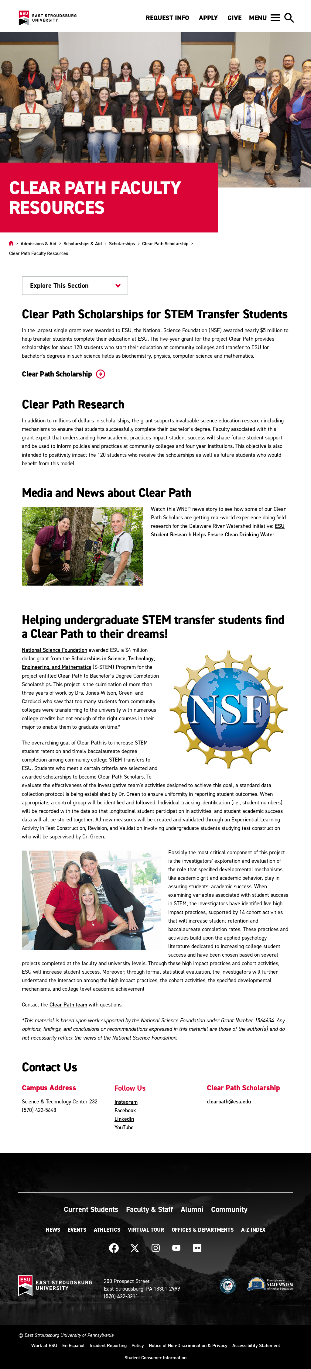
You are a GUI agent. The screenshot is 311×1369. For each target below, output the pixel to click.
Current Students (91, 1209)
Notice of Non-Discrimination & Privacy (188, 1345)
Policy (138, 1345)
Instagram (126, 1101)
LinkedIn (124, 1118)
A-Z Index (253, 1229)
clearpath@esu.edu (229, 1101)
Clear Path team (68, 1004)
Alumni (192, 1209)
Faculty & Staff (149, 1209)
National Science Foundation (54, 649)
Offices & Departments (203, 1229)
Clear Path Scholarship (165, 243)
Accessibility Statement (256, 1345)
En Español (73, 1345)
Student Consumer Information (155, 1357)
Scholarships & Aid (82, 243)
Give (234, 17)
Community (229, 1209)
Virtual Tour (146, 1229)
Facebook (125, 1110)
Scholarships (122, 243)
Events (77, 1229)
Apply (208, 17)
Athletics (107, 1229)
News (53, 1229)
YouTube (124, 1127)
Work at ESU (44, 1345)
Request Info (167, 17)
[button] (264, 17)
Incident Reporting (108, 1345)
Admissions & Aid (38, 243)
